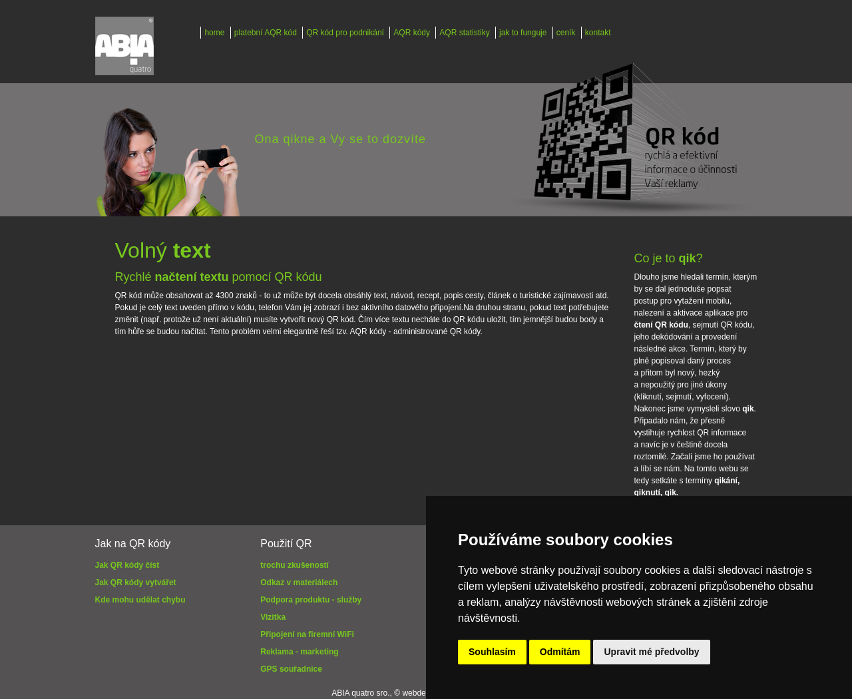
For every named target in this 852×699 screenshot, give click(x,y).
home (214, 32)
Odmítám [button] (560, 651)
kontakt (598, 32)
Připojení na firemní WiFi (307, 634)
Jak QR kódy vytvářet (135, 582)
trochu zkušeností (294, 565)
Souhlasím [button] (492, 651)
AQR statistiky (464, 32)
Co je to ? (668, 258)
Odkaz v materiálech (298, 582)
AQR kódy (411, 32)
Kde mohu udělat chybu (140, 599)
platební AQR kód (265, 32)
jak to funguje (522, 32)
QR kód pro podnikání (345, 32)
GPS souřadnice (291, 669)
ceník (566, 32)
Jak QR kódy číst (127, 565)
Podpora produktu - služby (310, 599)
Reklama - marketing (299, 651)
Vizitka (273, 617)
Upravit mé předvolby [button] (651, 651)
